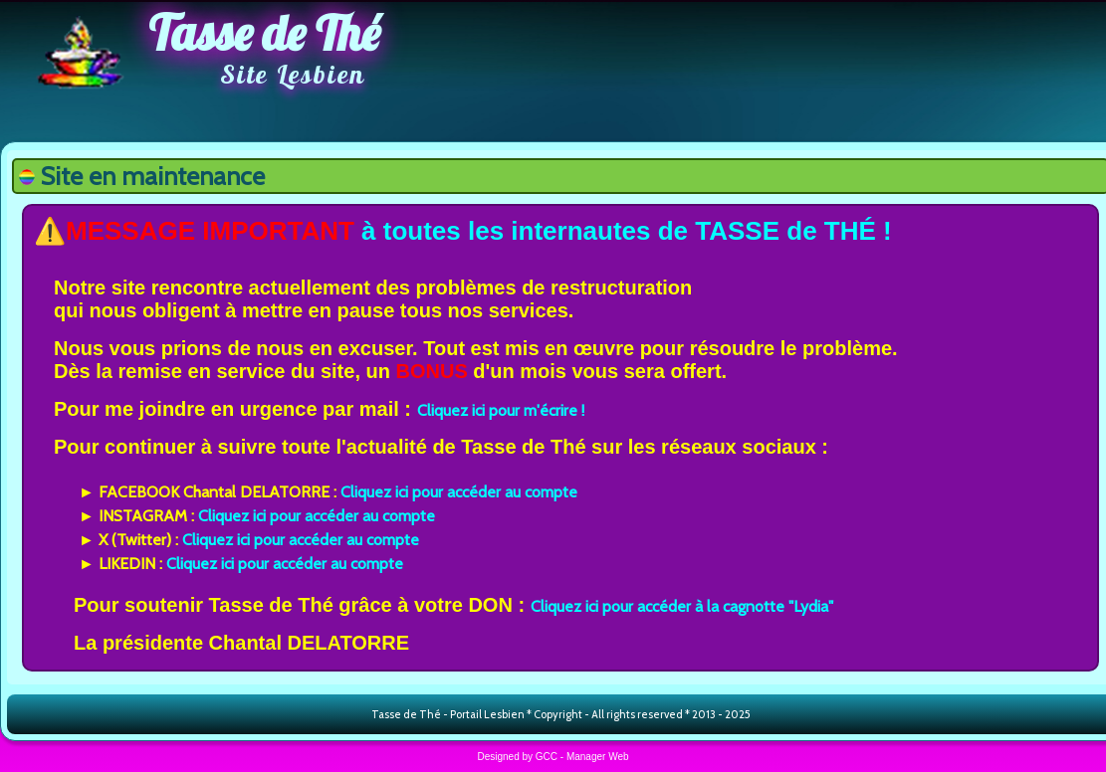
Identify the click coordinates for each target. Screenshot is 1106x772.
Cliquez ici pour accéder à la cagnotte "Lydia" (682, 606)
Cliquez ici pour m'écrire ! (500, 410)
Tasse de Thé (264, 33)
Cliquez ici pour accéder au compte (458, 491)
